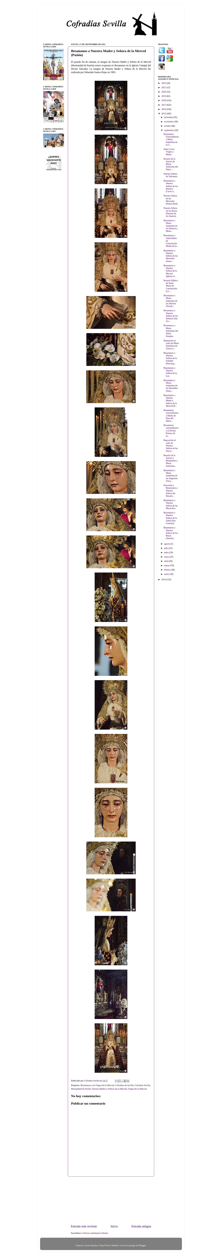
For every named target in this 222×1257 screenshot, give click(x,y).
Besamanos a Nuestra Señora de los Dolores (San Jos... (171, 315)
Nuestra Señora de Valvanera (170, 175)
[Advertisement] (111, 1200)
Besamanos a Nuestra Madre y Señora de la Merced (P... (170, 400)
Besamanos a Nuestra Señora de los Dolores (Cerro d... (171, 186)
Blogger (142, 1245)
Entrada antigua (141, 1226)
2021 (163, 87)
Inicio (114, 1226)
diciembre (169, 117)
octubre (167, 126)
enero (167, 574)
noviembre (169, 121)
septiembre (169, 130)
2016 (163, 109)
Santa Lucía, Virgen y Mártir (169, 152)
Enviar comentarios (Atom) (96, 1233)
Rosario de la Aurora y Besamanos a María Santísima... (171, 460)
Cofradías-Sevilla (142, 1085)
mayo (167, 557)
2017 (163, 105)
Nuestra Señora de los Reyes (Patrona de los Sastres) (170, 212)
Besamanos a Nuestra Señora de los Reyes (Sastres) (171, 532)
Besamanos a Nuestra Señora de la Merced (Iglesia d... (170, 270)
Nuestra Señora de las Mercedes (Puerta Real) (171, 199)
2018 (163, 100)
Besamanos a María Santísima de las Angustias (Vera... (171, 475)
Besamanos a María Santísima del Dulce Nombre (171, 330)
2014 (163, 579)
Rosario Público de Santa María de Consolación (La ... (171, 285)
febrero (167, 569)
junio (166, 552)
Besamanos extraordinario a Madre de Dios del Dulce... (171, 415)
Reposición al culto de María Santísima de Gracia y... (171, 344)
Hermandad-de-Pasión (81, 1089)
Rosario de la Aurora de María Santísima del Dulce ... (171, 164)
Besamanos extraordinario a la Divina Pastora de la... (171, 430)
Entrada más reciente (84, 1226)
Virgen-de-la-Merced (137, 1089)
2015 (163, 113)
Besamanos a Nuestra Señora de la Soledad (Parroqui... (170, 358)
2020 (163, 92)
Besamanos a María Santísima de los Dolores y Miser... (171, 225)
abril (166, 561)
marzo (167, 565)
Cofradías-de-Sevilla (124, 1085)
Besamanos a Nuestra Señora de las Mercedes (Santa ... (171, 255)
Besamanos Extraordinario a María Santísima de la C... (171, 139)
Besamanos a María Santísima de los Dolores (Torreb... (170, 300)
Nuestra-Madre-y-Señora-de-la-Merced (109, 1089)
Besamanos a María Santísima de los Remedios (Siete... (171, 385)
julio (166, 548)
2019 (163, 96)
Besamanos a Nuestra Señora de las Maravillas (171, 504)
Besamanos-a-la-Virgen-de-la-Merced (97, 1085)
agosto (167, 544)
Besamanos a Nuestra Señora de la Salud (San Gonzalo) (170, 517)
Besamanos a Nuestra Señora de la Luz (170, 372)
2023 (163, 83)
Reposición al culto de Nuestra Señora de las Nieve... (171, 445)
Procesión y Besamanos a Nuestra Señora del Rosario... (171, 490)
